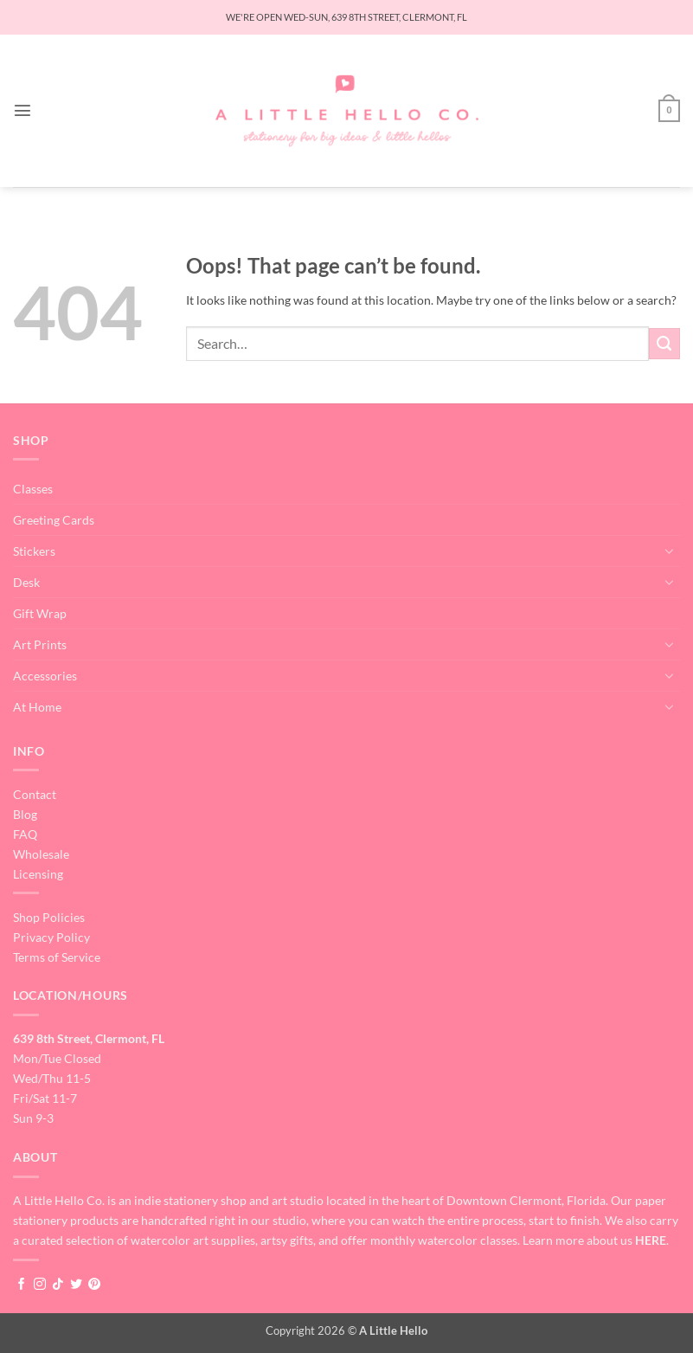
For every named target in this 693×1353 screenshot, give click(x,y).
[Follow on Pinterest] (94, 1285)
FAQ (25, 834)
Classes (33, 488)
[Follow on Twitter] (76, 1285)
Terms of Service (56, 957)
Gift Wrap (40, 613)
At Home (37, 706)
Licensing (38, 874)
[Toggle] (669, 550)
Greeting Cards (53, 519)
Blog (25, 814)
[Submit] (664, 343)
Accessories (45, 675)
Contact (34, 794)
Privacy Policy (51, 937)
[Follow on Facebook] (22, 1285)
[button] (22, 111)
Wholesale (41, 854)
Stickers (34, 551)
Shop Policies (49, 917)
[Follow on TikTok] (58, 1285)
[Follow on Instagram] (40, 1285)
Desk (26, 582)
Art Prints (40, 644)
